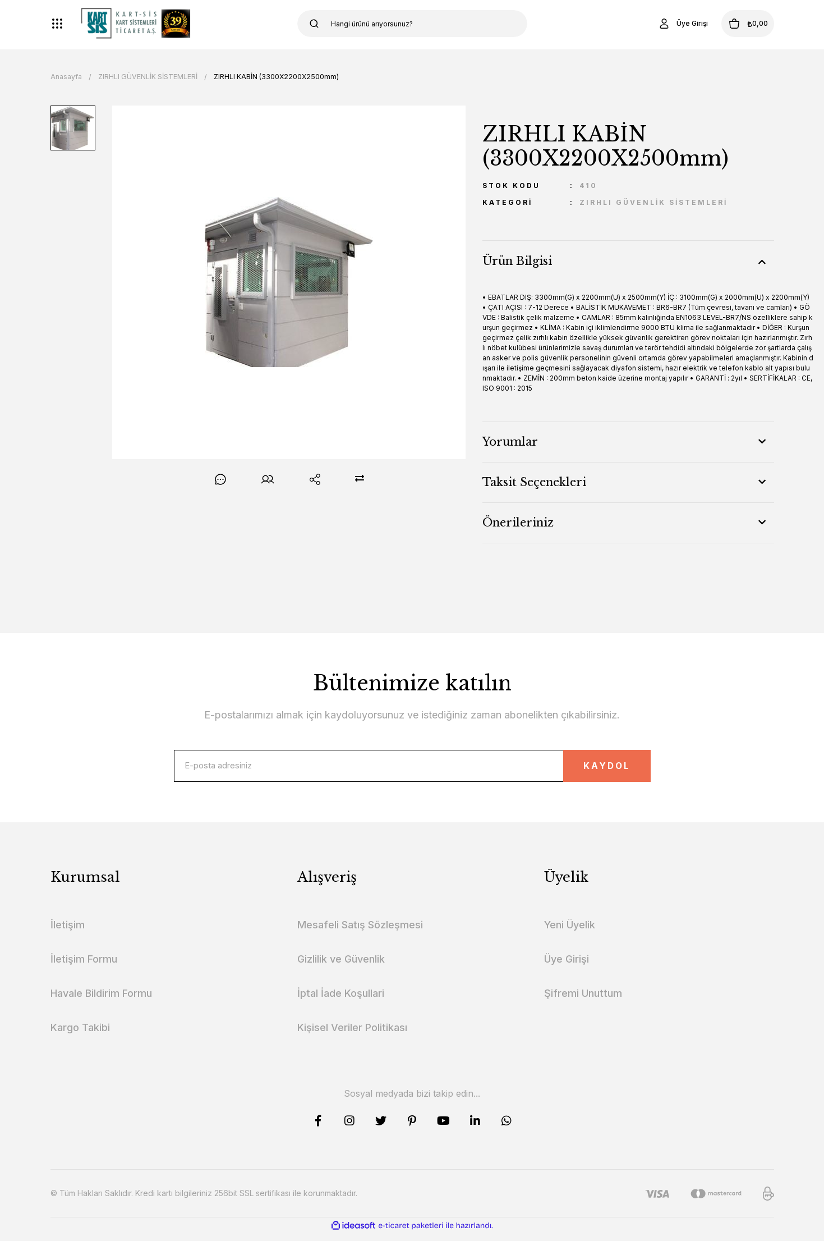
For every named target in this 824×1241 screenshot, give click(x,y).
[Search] (412, 23)
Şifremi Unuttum (583, 1000)
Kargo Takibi (80, 1035)
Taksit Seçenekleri (534, 482)
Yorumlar (510, 441)
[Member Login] (661, 23)
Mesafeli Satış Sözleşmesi (360, 932)
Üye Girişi (566, 966)
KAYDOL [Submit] (589, 769)
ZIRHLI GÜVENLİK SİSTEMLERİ (653, 202)
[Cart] (737, 23)
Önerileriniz (518, 522)
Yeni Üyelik (569, 932)
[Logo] (136, 23)
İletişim (67, 932)
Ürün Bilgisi (517, 261)
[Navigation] (57, 23)
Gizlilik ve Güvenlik (341, 966)
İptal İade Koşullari (340, 1000)
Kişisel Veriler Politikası (352, 1035)
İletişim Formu (83, 966)
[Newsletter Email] (412, 769)
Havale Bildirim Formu (101, 1000)
